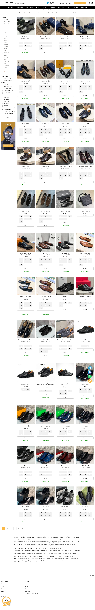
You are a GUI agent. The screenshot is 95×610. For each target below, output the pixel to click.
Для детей (5, 82)
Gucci (35, 19)
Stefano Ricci (72, 19)
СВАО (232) (5, 111)
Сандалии (6, 46)
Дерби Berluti (25, 43)
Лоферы (6, 39)
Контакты (84, 7)
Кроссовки (6, 37)
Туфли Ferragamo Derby (85, 303)
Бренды (53, 7)
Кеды (5, 35)
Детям (37, 7)
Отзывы (75, 7)
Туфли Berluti (85, 129)
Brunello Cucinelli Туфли (65, 173)
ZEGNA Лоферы (45, 173)
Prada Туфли (85, 86)
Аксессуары (28, 599)
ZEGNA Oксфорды (85, 390)
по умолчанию (87, 11)
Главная (11, 7)
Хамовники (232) (7, 92)
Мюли (5, 42)
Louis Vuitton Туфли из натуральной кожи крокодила (45, 391)
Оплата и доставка (64, 7)
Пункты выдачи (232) (8, 119)
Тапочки (6, 52)
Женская (4, 23)
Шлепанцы (6, 58)
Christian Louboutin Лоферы (25, 347)
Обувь (9, 11)
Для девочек (7, 84)
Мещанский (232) (7, 94)
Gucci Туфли (85, 347)
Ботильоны (7, 29)
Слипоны (6, 50)
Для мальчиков (8, 86)
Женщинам (19, 7)
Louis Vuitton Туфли (65, 86)
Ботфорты (6, 33)
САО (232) (5, 104)
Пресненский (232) (7, 96)
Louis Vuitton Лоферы (45, 347)
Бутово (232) (6, 102)
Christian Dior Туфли (45, 43)
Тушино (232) (6, 100)
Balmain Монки (65, 514)
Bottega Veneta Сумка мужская (85, 216)
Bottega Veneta (23, 19)
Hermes (40, 19)
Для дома (45, 7)
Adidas (5, 61)
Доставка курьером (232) (9, 117)
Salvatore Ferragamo (61, 19)
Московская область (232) (9, 113)
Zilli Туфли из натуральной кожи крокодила (65, 391)
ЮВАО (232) (6, 109)
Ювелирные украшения (31, 602)
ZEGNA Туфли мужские (65, 216)
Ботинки (6, 31)
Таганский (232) (6, 98)
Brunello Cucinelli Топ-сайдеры (65, 347)
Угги (5, 56)
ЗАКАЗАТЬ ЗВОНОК (80, 3)
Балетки (6, 25)
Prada (53, 19)
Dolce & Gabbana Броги (85, 473)
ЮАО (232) (5, 107)
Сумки (26, 597)
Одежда (27, 592)
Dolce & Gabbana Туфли (25, 216)
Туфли (15, 11)
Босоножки (7, 27)
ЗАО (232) (5, 105)
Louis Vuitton (47, 19)
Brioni (30, 19)
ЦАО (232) (5, 91)
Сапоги (5, 48)
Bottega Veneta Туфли (26, 390)
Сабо (5, 44)
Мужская (4, 60)
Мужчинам (29, 7)
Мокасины (6, 41)
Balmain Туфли (45, 473)
